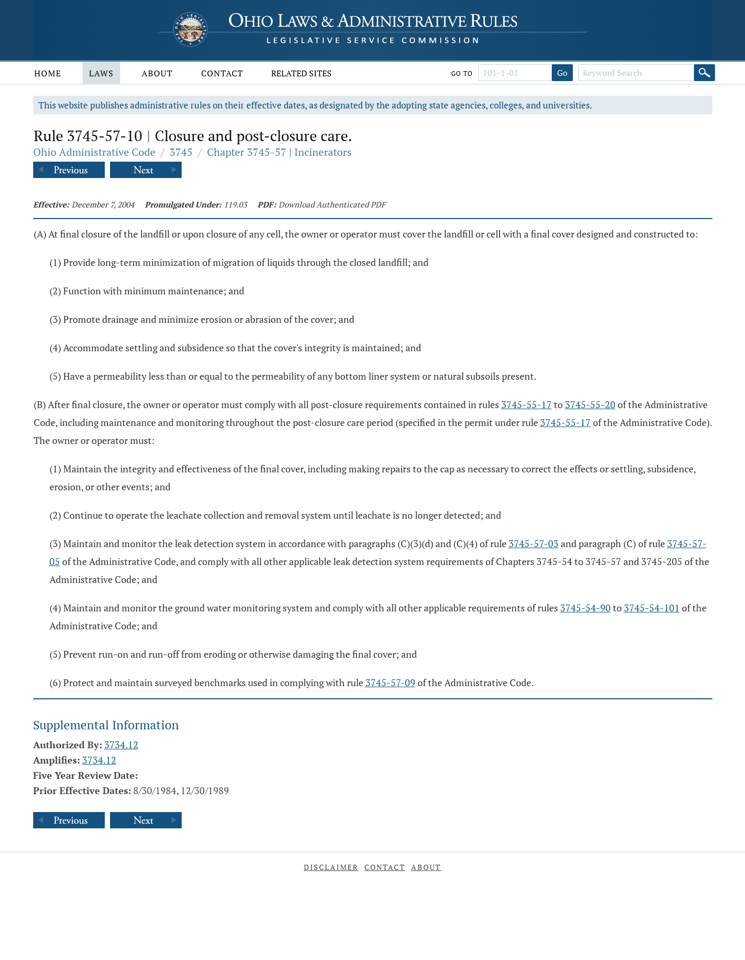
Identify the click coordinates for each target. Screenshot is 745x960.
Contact (222, 73)
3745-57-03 (534, 543)
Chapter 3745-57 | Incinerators (279, 152)
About (157, 73)
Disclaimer (331, 867)
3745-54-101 (652, 607)
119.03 (235, 204)
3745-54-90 (585, 607)
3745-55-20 (590, 404)
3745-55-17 (526, 404)
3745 (181, 152)
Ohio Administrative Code (94, 152)
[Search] (704, 72)
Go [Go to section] (562, 72)
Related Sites (301, 73)
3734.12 (121, 744)
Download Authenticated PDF (332, 204)
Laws (101, 73)
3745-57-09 (390, 682)
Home (47, 73)
